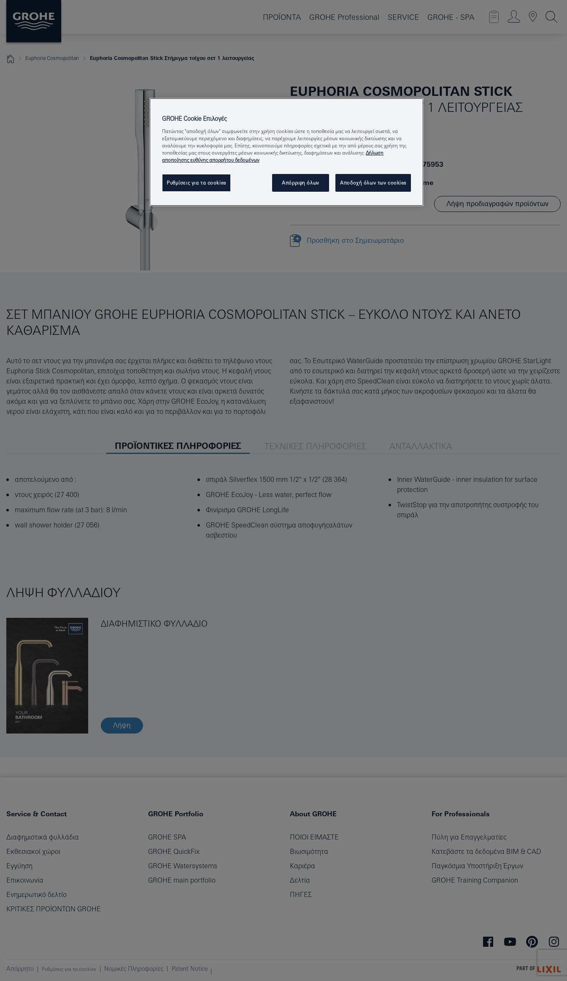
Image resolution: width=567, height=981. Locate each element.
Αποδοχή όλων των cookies (373, 182)
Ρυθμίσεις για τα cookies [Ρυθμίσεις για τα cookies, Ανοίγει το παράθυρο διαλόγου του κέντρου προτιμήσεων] (196, 182)
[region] (286, 152)
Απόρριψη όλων (300, 182)
